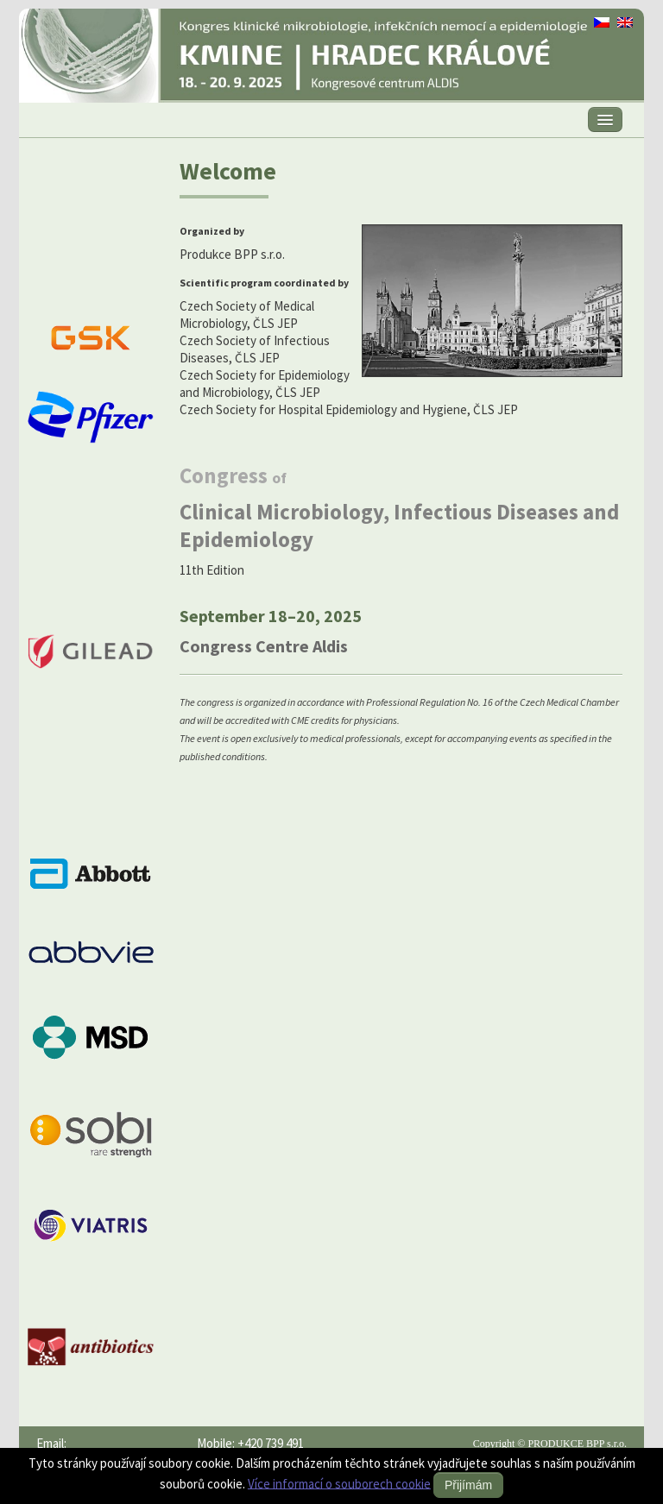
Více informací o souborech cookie (339, 1483)
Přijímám (468, 1485)
